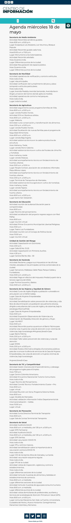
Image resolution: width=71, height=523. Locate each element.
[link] (68, 25)
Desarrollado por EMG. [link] (35, 521)
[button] (18, 21)
